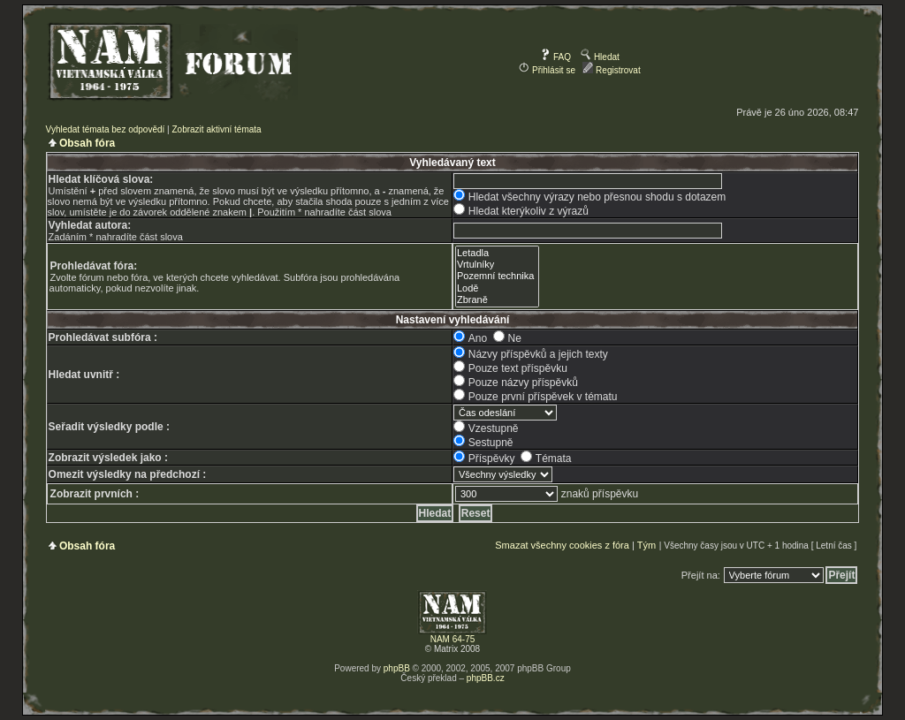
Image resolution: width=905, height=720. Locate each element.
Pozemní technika (497, 276)
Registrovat (611, 70)
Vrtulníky (497, 264)
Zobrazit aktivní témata (216, 129)
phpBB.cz (486, 678)
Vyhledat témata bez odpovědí (105, 129)
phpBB (397, 668)
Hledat (600, 57)
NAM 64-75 (452, 639)
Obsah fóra (87, 143)
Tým (646, 545)
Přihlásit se (547, 70)
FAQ (555, 57)
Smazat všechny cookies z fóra (562, 545)
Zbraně (497, 300)
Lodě (497, 288)
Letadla (497, 253)
